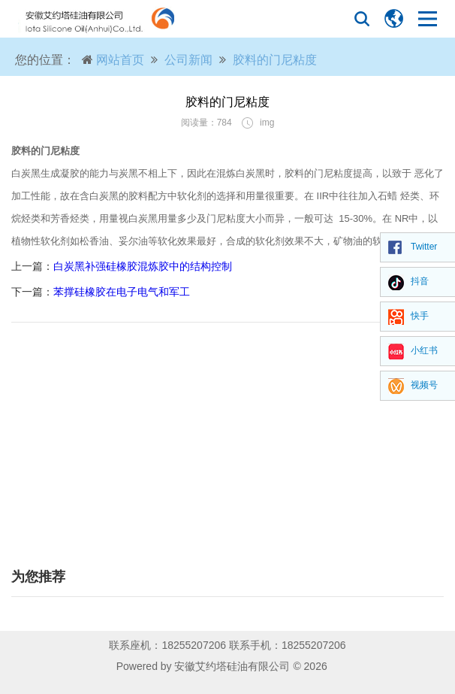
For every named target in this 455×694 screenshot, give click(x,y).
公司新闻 (188, 59)
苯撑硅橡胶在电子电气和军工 (121, 292)
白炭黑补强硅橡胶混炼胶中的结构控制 (142, 266)
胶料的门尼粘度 (275, 59)
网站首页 (120, 59)
